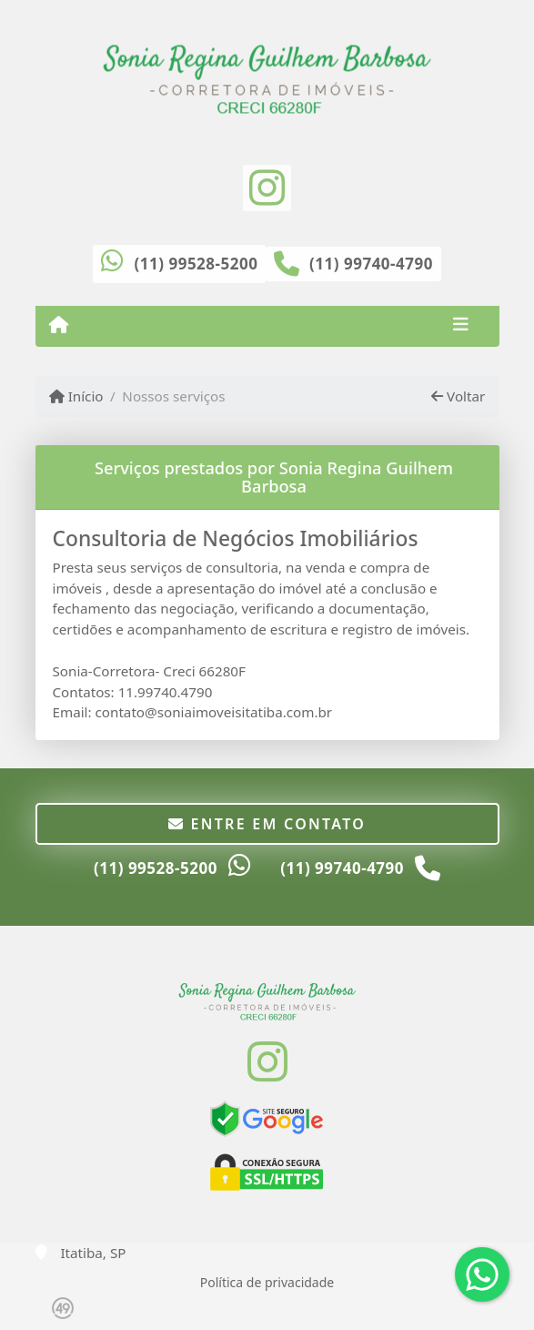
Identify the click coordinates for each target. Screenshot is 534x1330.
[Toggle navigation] (461, 326)
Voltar (458, 396)
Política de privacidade (267, 1282)
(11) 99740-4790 (371, 263)
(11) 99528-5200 (196, 263)
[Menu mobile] (58, 325)
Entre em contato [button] (267, 824)
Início (76, 396)
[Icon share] (266, 187)
